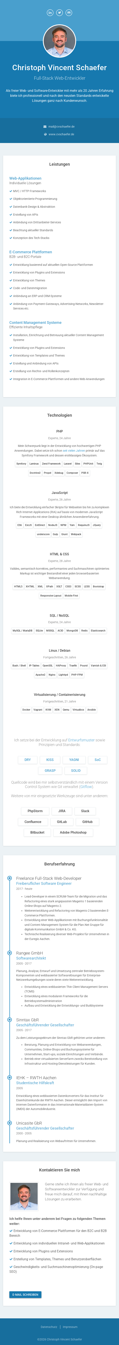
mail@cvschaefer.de (61, 126)
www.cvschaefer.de (61, 134)
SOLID (76, 771)
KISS (50, 760)
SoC (98, 760)
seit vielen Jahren (74, 450)
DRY (28, 760)
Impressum (70, 1327)
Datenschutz (49, 1327)
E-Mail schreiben (25, 1294)
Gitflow (86, 786)
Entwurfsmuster (81, 740)
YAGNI (74, 760)
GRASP (50, 771)
